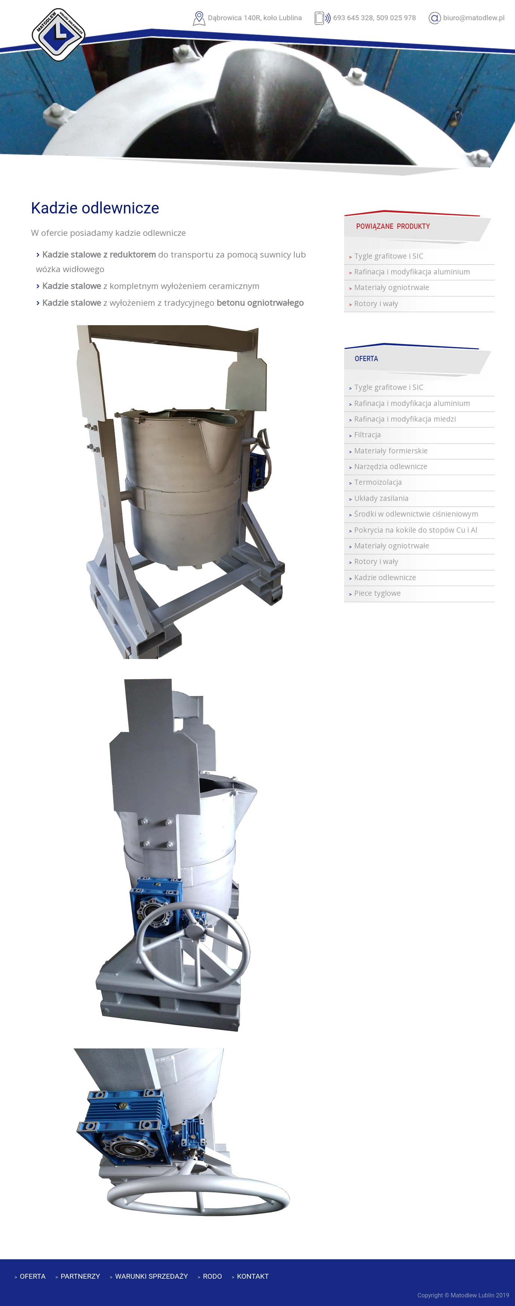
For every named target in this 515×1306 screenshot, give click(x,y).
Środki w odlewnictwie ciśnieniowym (416, 514)
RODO (212, 1276)
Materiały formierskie (391, 451)
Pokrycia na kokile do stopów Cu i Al (415, 530)
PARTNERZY (80, 1276)
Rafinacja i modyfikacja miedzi (405, 419)
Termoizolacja (378, 482)
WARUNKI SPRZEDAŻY (151, 1276)
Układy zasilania (381, 498)
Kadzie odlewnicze (385, 577)
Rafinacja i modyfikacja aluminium (412, 272)
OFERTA (33, 1276)
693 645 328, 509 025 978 (374, 17)
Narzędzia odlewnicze (390, 466)
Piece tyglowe (377, 593)
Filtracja (367, 434)
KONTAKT (253, 1276)
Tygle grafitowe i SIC (388, 256)
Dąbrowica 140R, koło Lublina (255, 17)
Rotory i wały (376, 303)
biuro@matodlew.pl (474, 17)
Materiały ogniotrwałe (391, 287)
